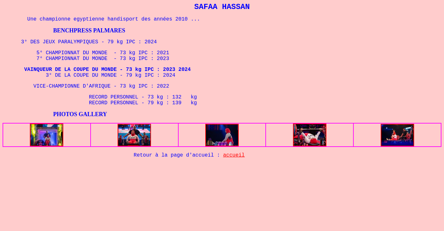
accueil (234, 155)
